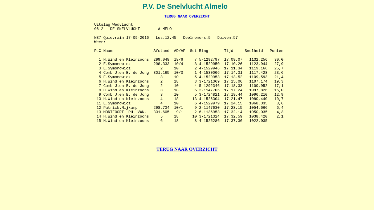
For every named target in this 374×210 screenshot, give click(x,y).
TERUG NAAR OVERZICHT (187, 17)
